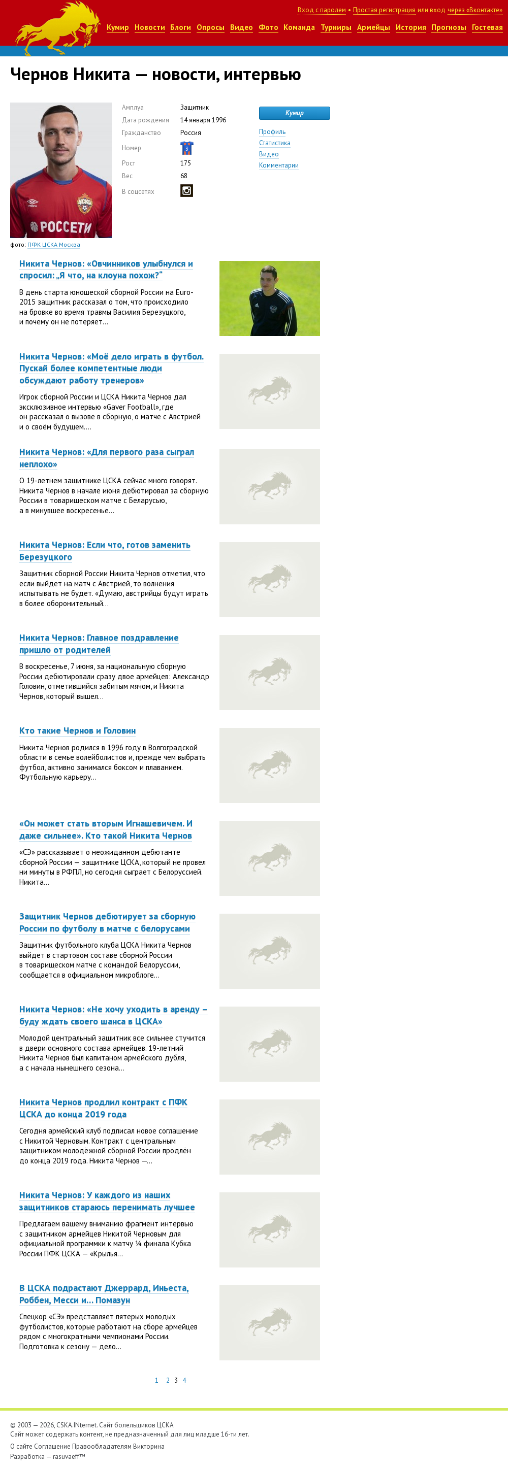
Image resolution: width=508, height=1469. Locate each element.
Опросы (211, 27)
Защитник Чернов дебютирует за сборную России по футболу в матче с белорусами (107, 921)
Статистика (275, 143)
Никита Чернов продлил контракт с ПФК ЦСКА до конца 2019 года (103, 1107)
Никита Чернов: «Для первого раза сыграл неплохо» (106, 457)
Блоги (180, 27)
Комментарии (279, 165)
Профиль (272, 131)
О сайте (21, 1446)
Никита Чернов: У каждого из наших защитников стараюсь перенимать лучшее (107, 1200)
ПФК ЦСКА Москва (53, 244)
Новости (150, 27)
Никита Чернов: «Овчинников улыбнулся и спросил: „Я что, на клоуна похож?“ (106, 269)
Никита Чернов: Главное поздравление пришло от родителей (99, 643)
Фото (268, 27)
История (411, 27)
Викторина (149, 1446)
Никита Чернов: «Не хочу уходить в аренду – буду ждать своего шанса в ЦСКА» (113, 1014)
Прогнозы (448, 27)
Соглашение (52, 1446)
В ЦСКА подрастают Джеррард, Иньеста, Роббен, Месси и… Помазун (104, 1293)
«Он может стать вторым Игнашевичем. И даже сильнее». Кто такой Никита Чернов (106, 829)
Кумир (118, 27)
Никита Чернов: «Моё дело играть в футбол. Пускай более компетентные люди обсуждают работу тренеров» (111, 368)
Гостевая (487, 27)
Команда (299, 27)
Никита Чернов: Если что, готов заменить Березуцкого (104, 550)
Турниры (336, 27)
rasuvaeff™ (69, 1456)
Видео (241, 27)
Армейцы (373, 27)
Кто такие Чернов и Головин (77, 730)
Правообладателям (102, 1446)
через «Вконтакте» (475, 10)
